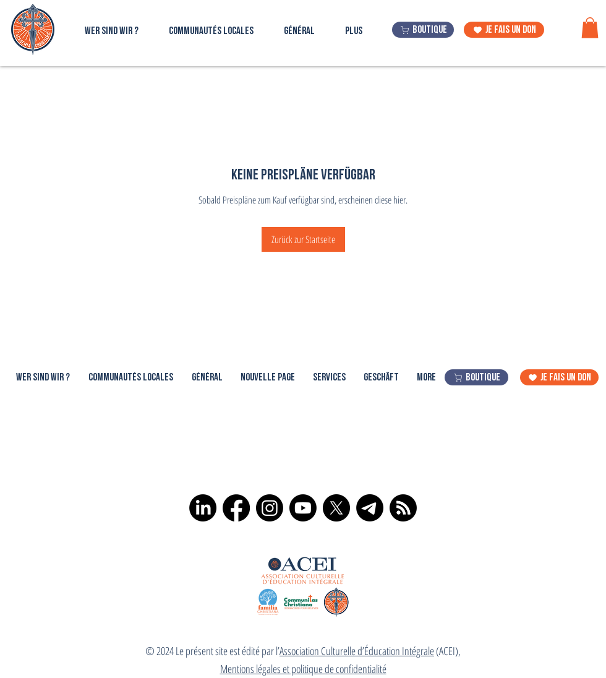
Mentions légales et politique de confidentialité (303, 668)
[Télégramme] (369, 507)
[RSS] (403, 507)
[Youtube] (303, 507)
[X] (336, 507)
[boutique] (423, 30)
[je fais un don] (504, 30)
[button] (590, 27)
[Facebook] (236, 507)
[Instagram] (269, 507)
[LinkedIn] (202, 507)
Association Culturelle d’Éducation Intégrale (357, 650)
